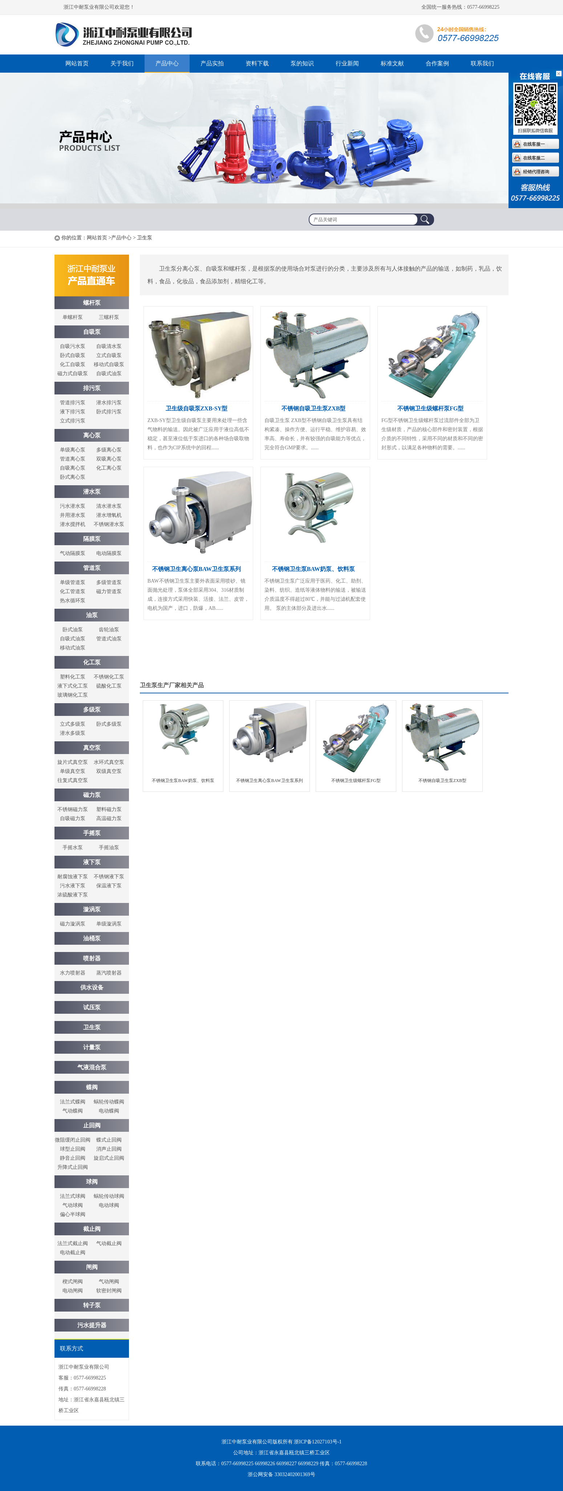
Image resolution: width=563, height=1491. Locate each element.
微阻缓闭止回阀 (72, 1140)
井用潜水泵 (72, 515)
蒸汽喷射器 (109, 973)
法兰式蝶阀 (72, 1102)
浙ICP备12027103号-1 (317, 1442)
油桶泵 (92, 938)
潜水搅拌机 (72, 524)
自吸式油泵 (109, 373)
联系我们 (482, 63)
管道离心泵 (72, 459)
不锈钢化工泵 (109, 677)
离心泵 (92, 435)
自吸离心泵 (72, 468)
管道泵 (92, 568)
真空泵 (92, 748)
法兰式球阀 (72, 1196)
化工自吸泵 (72, 364)
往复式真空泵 (72, 780)
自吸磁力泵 (72, 818)
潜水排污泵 (109, 402)
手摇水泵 (72, 847)
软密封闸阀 (109, 1290)
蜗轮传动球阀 (109, 1196)
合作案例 (437, 63)
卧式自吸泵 (72, 355)
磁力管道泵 (109, 591)
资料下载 (257, 63)
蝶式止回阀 (109, 1140)
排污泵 (92, 388)
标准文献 (392, 63)
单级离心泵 (72, 450)
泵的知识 (302, 63)
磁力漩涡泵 (72, 924)
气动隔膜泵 (72, 553)
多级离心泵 (109, 450)
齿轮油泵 (109, 629)
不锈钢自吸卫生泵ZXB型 (314, 408)
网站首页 (77, 63)
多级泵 (92, 709)
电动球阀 (109, 1205)
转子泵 (92, 1305)
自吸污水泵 (72, 346)
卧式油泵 (72, 629)
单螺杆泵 (72, 317)
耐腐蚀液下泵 (72, 876)
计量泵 (92, 1047)
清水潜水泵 (109, 506)
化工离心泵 (109, 468)
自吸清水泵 (109, 346)
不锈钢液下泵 (109, 876)
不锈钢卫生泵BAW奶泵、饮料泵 (313, 569)
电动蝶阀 (109, 1111)
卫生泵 (92, 1027)
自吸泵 (92, 332)
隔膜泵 (92, 539)
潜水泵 (92, 492)
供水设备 (92, 987)
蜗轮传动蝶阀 (109, 1102)
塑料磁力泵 (109, 809)
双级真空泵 (109, 771)
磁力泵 (92, 795)
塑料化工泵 (72, 677)
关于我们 (122, 63)
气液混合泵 (91, 1067)
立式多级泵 (72, 724)
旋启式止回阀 (109, 1158)
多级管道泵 (109, 582)
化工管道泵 (72, 591)
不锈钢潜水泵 (109, 524)
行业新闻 (347, 63)
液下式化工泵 (72, 686)
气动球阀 (72, 1205)
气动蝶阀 (72, 1111)
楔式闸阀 (72, 1281)
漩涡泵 (92, 909)
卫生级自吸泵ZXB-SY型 (197, 408)
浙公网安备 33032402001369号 (281, 1474)
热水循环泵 (72, 600)
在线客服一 (534, 144)
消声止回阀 (109, 1149)
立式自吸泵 (109, 355)
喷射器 (92, 958)
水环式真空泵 (109, 762)
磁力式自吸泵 (72, 373)
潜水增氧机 (109, 515)
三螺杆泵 (109, 317)
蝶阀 (92, 1087)
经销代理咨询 (536, 171)
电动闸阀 (72, 1290)
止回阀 (92, 1125)
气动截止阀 (109, 1243)
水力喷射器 (72, 973)
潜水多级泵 (72, 733)
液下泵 (92, 862)
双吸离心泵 (109, 459)
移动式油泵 (72, 648)
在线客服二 (534, 158)
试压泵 (92, 1007)
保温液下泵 (109, 885)
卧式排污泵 (109, 411)
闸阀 (92, 1267)
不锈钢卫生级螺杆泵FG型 (430, 408)
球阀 (92, 1182)
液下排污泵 (72, 411)
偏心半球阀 (72, 1214)
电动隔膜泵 (109, 553)
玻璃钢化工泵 (72, 695)
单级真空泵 (72, 771)
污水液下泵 (72, 885)
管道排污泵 (72, 402)
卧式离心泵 (72, 477)
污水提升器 (91, 1325)
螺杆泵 (127, 35)
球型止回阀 (72, 1149)
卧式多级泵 (109, 724)
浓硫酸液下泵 (72, 895)
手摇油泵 (109, 847)
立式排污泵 (72, 421)
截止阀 (92, 1229)
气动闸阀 (109, 1281)
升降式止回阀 (72, 1167)
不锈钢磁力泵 (72, 809)
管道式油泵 (109, 638)
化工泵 (92, 662)
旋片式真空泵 (72, 762)
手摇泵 (92, 833)
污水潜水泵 (72, 506)
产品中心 (167, 63)
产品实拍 (212, 63)
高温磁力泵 (109, 818)
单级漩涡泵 (109, 924)
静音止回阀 (72, 1158)
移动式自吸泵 (109, 364)
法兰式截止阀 (72, 1243)
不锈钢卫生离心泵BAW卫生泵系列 (196, 569)
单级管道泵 (72, 582)
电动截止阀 (72, 1252)
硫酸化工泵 (109, 686)
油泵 (92, 615)
